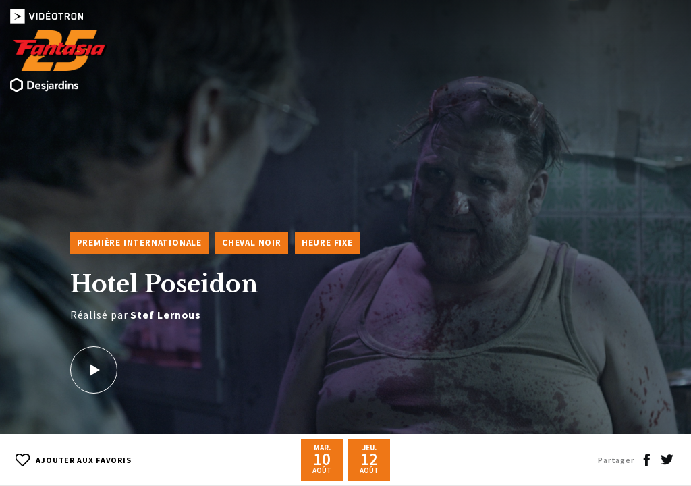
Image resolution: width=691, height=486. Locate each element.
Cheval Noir (251, 242)
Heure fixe (327, 242)
